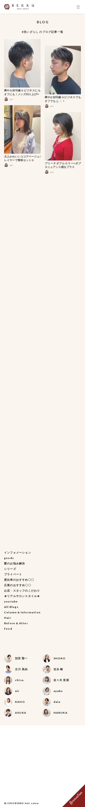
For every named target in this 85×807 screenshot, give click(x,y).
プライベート (13, 574)
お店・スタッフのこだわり (22, 590)
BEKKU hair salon (27, 803)
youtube (11, 601)
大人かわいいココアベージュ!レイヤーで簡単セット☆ (22, 159)
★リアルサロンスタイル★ (22, 596)
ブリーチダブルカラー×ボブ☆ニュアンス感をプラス (63, 166)
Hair (7, 617)
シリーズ (10, 569)
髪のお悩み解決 (14, 563)
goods (9, 558)
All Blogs (11, 607)
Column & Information (22, 612)
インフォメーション (17, 552)
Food (8, 628)
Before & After (16, 623)
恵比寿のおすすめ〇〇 (19, 579)
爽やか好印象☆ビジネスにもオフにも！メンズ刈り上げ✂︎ (22, 93)
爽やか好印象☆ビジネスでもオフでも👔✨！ (63, 100)
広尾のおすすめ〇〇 (17, 585)
